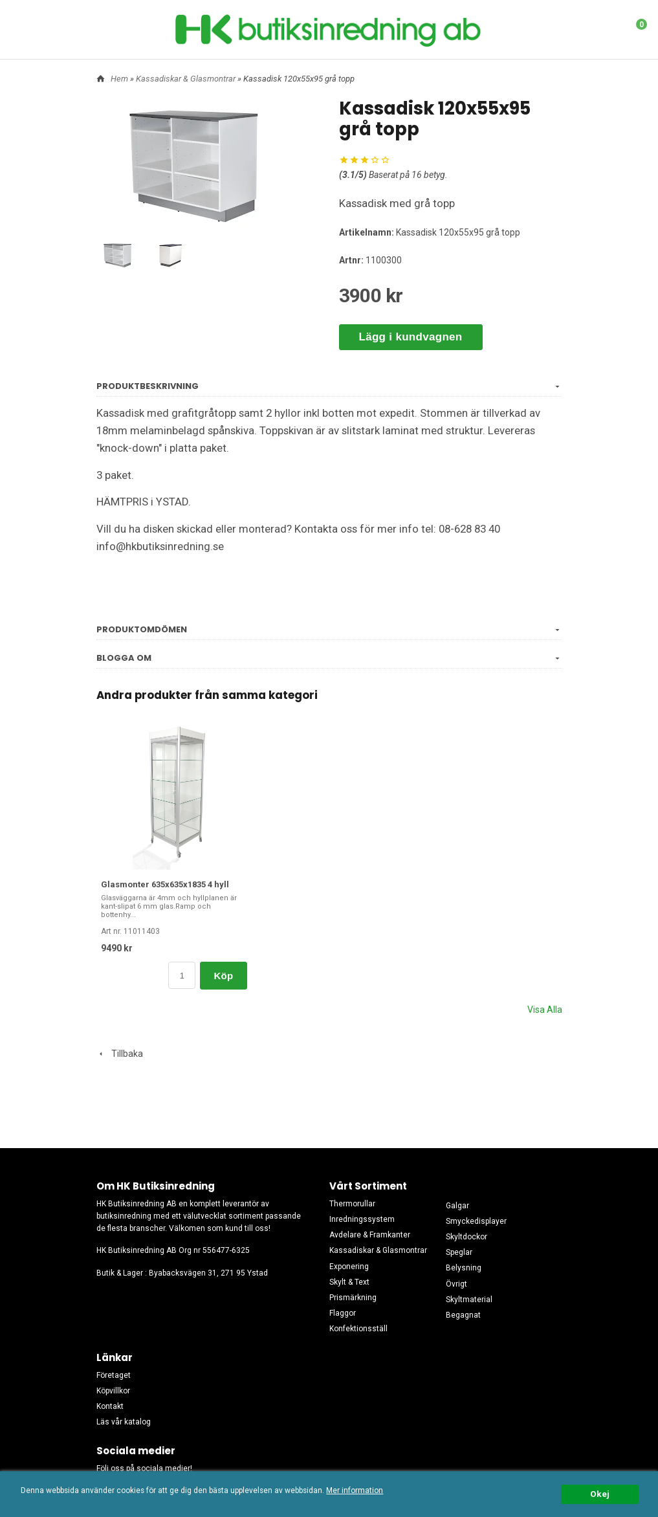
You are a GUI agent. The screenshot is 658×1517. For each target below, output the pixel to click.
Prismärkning (353, 1297)
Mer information (354, 1490)
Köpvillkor (113, 1390)
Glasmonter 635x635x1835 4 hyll (165, 884)
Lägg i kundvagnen (411, 337)
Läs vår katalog (123, 1421)
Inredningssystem (362, 1219)
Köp (223, 975)
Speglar (459, 1252)
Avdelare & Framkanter (369, 1234)
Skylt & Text (349, 1282)
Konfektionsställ (358, 1328)
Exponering (349, 1266)
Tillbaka (119, 1053)
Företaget (113, 1375)
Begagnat (463, 1315)
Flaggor (342, 1313)
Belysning (463, 1267)
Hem (119, 78)
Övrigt (456, 1284)
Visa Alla (544, 1009)
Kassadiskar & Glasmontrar (186, 78)
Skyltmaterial (469, 1299)
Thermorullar (352, 1203)
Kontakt (110, 1406)
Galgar (457, 1205)
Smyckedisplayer (476, 1221)
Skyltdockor (466, 1236)
